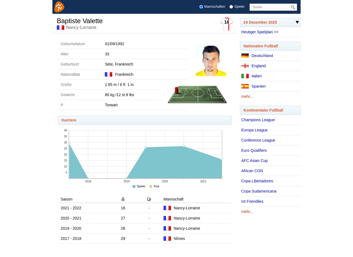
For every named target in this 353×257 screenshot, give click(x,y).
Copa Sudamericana (259, 191)
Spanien (253, 86)
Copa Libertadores (257, 181)
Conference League (258, 140)
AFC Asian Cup (254, 160)
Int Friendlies (252, 201)
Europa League (254, 130)
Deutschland (257, 55)
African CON (252, 171)
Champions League (258, 120)
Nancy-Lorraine (81, 27)
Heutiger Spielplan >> (260, 32)
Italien (251, 76)
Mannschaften (214, 7)
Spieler (239, 7)
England (253, 66)
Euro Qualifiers (254, 150)
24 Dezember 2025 (269, 23)
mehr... (247, 96)
